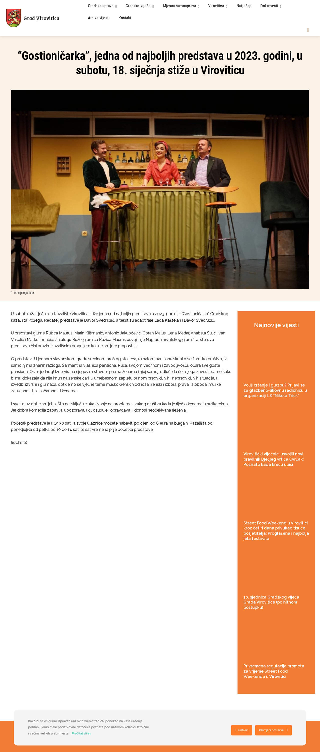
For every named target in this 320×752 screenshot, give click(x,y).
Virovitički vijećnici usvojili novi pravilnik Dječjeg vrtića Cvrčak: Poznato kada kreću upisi (274, 459)
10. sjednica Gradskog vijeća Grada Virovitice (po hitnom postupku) (271, 602)
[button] (308, 30)
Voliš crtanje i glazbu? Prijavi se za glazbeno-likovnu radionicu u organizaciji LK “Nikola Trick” (275, 390)
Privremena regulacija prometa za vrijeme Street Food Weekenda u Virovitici (274, 671)
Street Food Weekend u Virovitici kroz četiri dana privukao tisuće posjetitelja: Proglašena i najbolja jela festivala (276, 531)
